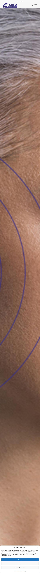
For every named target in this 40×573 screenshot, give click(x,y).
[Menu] (35, 5)
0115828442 (21, 1)
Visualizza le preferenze (20, 567)
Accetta (20, 559)
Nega (20, 563)
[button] (38, 547)
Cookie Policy (17, 571)
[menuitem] (31, 5)
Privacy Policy (23, 571)
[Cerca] (31, 5)
